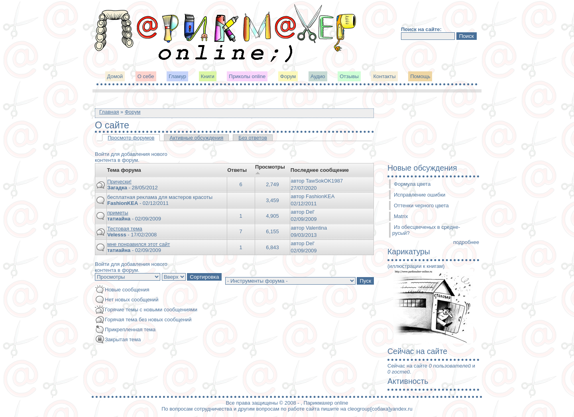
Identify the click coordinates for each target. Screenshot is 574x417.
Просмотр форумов (131, 138)
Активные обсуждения (197, 138)
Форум (288, 76)
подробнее (466, 242)
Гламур (177, 76)
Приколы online (247, 76)
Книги (207, 76)
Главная (109, 112)
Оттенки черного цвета (421, 205)
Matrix (401, 216)
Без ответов (252, 138)
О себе (146, 76)
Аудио (318, 76)
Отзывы (349, 76)
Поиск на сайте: (421, 29)
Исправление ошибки (419, 195)
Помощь (420, 76)
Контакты (384, 76)
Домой (115, 76)
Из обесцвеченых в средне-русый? (426, 230)
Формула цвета (412, 184)
